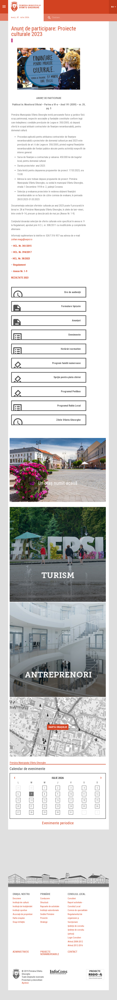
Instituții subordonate (49, 910)
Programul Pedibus (71, 391)
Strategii (43, 922)
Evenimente (74, 334)
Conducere (45, 898)
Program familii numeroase (66, 363)
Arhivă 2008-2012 (75, 941)
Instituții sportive (20, 910)
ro (112, 7)
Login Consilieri (74, 937)
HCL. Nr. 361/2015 (22, 245)
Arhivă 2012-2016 (75, 945)
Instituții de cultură (21, 902)
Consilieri (72, 898)
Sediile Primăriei (47, 914)
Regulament (19, 264)
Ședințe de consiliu (76, 926)
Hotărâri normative (71, 348)
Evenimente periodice (58, 823)
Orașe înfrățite (19, 922)
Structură (44, 902)
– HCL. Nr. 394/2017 (21, 252)
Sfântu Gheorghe (29, 7)
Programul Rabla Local (69, 405)
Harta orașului (58, 727)
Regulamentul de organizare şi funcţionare (75, 918)
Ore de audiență (72, 292)
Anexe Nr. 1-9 (20, 271)
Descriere (17, 898)
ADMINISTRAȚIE (21, 951)
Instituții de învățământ (22, 906)
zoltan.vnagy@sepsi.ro (21, 239)
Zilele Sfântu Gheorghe (68, 419)
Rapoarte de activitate (49, 906)
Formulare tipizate (71, 306)
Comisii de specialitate (77, 910)
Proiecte (44, 918)
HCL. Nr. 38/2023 (21, 258)
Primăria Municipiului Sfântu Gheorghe (28, 762)
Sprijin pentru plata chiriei (67, 377)
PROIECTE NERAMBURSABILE (49, 953)
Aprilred (25, 983)
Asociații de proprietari (22, 914)
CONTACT (72, 951)
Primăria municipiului (30, 5)
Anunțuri (76, 320)
